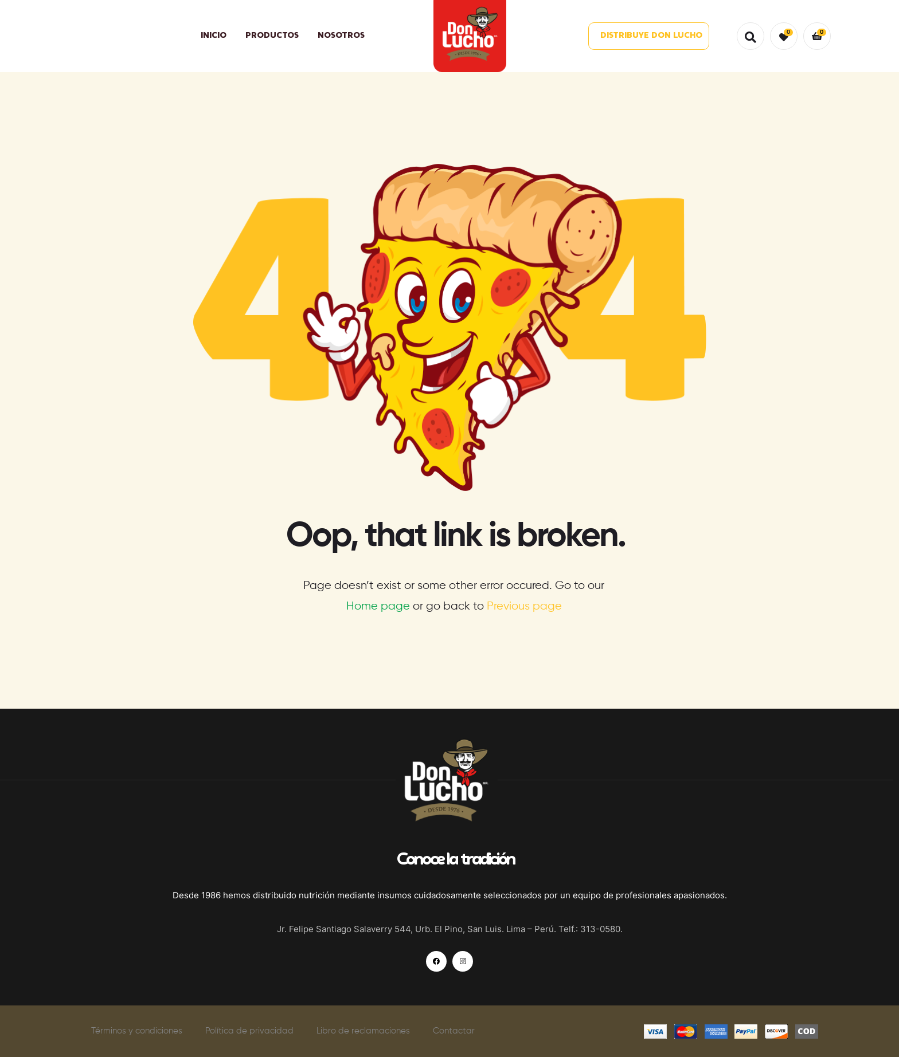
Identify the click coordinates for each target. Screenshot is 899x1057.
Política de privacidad (249, 1031)
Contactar (454, 1031)
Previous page (524, 606)
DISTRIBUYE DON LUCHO (651, 36)
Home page (378, 606)
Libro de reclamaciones (363, 1031)
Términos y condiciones (136, 1031)
